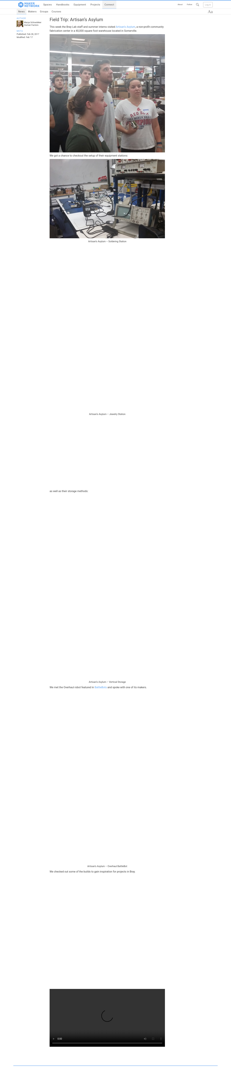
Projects (95, 4)
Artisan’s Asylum (125, 26)
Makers (32, 11)
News (21, 11)
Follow (189, 4)
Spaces (47, 4)
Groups (44, 11)
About (180, 4)
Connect (109, 4)
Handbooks (62, 4)
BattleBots (101, 687)
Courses (56, 11)
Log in (208, 4)
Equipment (80, 4)
